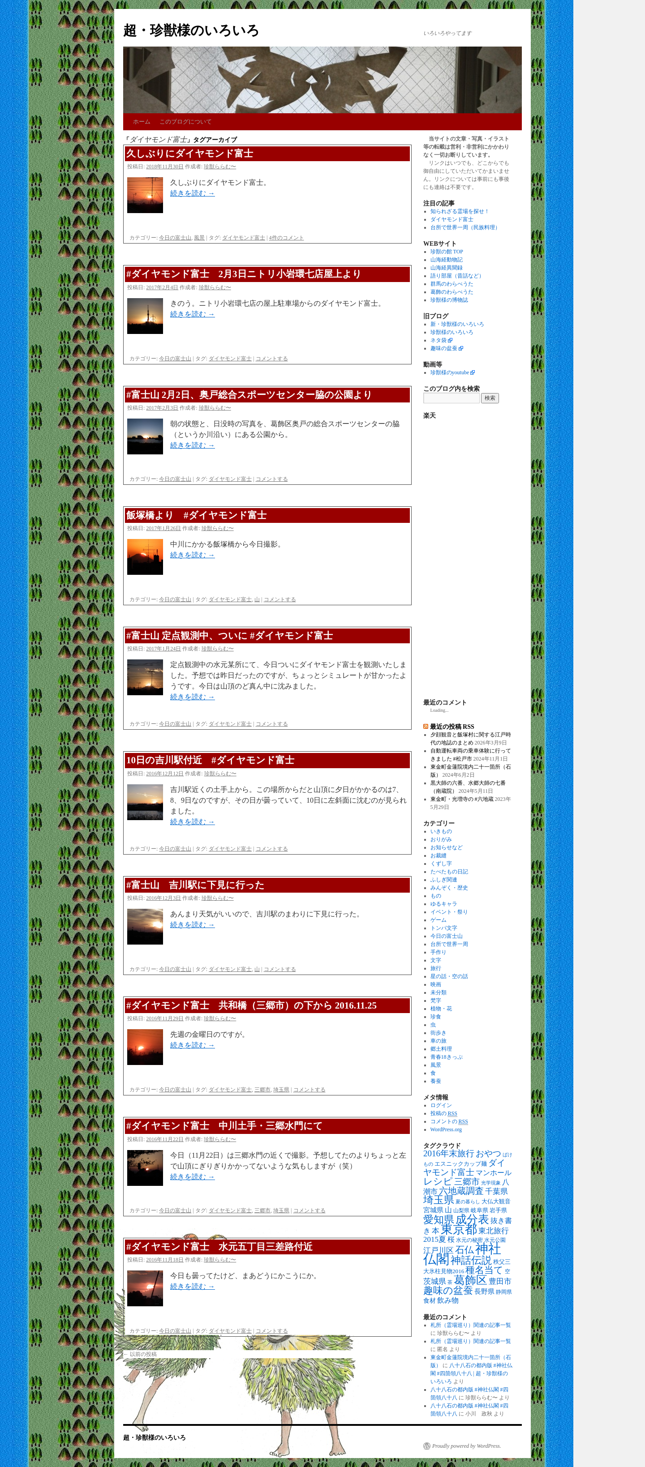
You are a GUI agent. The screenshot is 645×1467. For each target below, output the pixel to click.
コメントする (272, 358)
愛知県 (438, 1219)
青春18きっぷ (446, 1057)
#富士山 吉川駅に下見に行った (195, 885)
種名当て (484, 1270)
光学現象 (491, 1182)
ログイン (441, 1105)
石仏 (464, 1250)
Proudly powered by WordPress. (466, 1446)
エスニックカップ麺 (460, 1163)
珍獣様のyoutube (449, 372)
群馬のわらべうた (451, 284)
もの (435, 896)
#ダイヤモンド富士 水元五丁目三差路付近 (219, 1246)
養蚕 (435, 1081)
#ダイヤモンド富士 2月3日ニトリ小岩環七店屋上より (244, 274)
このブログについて (185, 121)
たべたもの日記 (449, 871)
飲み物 (448, 1300)
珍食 (435, 1017)
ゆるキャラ (443, 904)
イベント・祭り (449, 912)
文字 (435, 960)
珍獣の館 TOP (446, 251)
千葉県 (496, 1191)
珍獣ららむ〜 (220, 166)
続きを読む (192, 193)
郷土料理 (441, 1049)
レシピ (438, 1181)
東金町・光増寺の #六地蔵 (462, 799)
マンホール (494, 1173)
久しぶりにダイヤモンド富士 (189, 153)
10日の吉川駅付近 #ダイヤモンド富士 (210, 760)
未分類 (438, 992)
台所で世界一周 (449, 944)
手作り (438, 952)
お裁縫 (438, 855)
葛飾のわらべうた (451, 292)
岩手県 (498, 1210)
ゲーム (438, 920)
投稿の (443, 1113)
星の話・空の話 (449, 976)
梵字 (435, 1000)
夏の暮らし (468, 1201)
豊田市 (500, 1281)
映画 (435, 984)
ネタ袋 (438, 340)
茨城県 (434, 1281)
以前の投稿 (140, 1354)
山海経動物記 (446, 260)
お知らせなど (446, 847)
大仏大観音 (496, 1201)
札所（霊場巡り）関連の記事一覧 (470, 1325)
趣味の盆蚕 (443, 348)
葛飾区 (470, 1280)
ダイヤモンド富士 (243, 238)
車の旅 (438, 1041)
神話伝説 (471, 1260)
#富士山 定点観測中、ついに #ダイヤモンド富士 (229, 635)
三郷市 (262, 1089)
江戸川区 (438, 1250)
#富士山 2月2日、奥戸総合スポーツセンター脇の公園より (249, 394)
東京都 (459, 1229)
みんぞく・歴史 (449, 888)
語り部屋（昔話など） (457, 276)
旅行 (435, 968)
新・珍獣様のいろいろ (457, 324)
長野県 (484, 1291)
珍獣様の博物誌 (449, 300)
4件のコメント (286, 238)
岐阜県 (479, 1210)
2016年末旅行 (448, 1153)
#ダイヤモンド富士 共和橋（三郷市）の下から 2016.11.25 (251, 1005)
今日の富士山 (175, 238)
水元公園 (495, 1240)
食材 (429, 1300)
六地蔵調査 (461, 1191)
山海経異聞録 (446, 268)
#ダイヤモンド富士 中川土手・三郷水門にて (224, 1126)
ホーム (141, 121)
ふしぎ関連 (443, 880)
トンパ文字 (443, 928)
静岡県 (504, 1292)
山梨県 (461, 1211)
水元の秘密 (469, 1240)
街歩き (438, 1033)
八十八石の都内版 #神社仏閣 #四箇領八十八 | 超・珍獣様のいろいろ (471, 1373)
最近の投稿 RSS (452, 726)
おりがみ (441, 839)
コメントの (449, 1121)
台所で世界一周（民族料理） (465, 227)
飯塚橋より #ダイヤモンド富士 (196, 515)
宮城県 (433, 1210)
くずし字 (441, 863)
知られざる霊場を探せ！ (460, 211)
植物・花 (441, 1008)
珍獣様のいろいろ (451, 332)
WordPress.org (446, 1129)
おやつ (488, 1153)
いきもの (441, 831)
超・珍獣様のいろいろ (191, 30)
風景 (199, 238)
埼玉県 (281, 1089)
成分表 (472, 1219)
